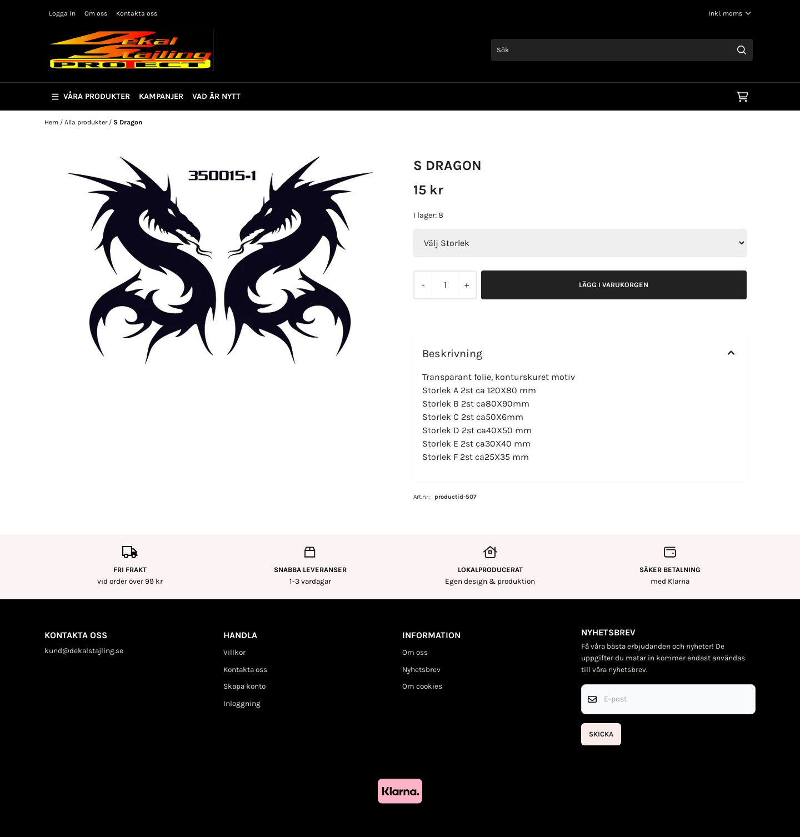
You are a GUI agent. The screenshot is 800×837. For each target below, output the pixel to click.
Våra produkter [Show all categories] (91, 96)
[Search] (742, 50)
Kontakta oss (136, 13)
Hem (52, 122)
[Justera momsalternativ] (730, 13)
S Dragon (127, 122)
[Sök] (622, 50)
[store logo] (130, 50)
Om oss (95, 13)
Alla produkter (86, 122)
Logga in (62, 13)
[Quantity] (445, 285)
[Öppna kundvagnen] (742, 96)
